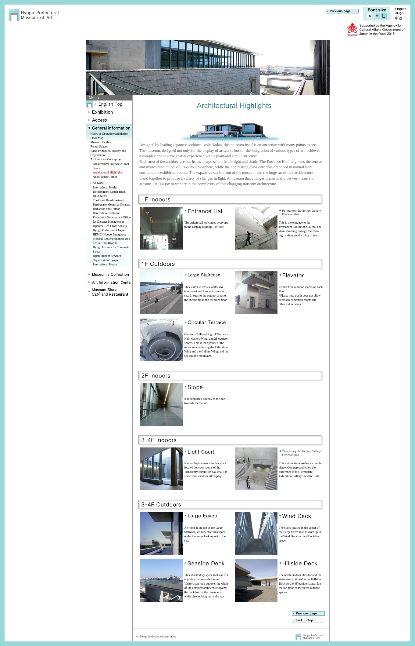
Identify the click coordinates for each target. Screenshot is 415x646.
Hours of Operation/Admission (109, 133)
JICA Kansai (101, 196)
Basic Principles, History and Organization (108, 153)
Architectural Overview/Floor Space (111, 166)
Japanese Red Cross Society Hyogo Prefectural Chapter (110, 228)
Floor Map (97, 138)
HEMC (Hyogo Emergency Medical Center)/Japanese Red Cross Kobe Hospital (111, 239)
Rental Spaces (99, 146)
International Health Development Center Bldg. (109, 189)
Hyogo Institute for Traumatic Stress (111, 249)
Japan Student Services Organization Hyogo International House (107, 260)
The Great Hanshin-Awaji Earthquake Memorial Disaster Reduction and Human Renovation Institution (112, 207)
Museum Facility (101, 142)
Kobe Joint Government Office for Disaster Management (112, 219)
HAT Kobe (97, 182)
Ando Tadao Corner (105, 176)
